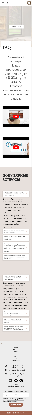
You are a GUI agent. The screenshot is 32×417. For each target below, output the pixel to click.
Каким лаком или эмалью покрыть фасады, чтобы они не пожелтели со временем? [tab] (16, 238)
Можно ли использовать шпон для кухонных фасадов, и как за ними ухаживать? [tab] (16, 193)
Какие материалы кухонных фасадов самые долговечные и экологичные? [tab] (16, 278)
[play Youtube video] (16, 116)
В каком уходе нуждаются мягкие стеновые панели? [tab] (16, 231)
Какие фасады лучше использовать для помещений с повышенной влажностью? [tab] (16, 257)
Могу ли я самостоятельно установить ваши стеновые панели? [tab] (16, 320)
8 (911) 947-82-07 (17, 367)
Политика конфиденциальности (16, 385)
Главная (14, 26)
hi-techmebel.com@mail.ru (17, 370)
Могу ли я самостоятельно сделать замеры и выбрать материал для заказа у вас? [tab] (16, 313)
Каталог (16, 349)
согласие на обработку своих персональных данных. (13, 400)
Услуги (16, 351)
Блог (16, 356)
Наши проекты (16, 354)
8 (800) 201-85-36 (17, 366)
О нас (16, 347)
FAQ (16, 358)
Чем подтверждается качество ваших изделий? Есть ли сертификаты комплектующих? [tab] (16, 328)
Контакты (16, 361)
